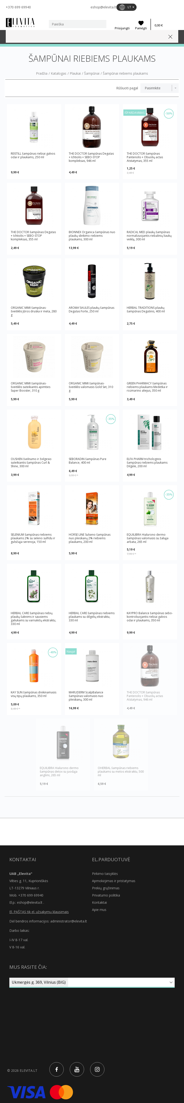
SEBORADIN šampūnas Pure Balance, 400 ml (87, 461)
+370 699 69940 (18, 7)
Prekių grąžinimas (106, 888)
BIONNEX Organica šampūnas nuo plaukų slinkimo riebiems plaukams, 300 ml (92, 235)
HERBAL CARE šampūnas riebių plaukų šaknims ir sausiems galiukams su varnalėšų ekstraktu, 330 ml (33, 618)
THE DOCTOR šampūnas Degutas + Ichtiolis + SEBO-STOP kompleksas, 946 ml (91, 157)
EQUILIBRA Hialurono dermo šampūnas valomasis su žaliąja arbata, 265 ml (147, 538)
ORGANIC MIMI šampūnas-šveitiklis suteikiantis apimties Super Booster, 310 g (30, 387)
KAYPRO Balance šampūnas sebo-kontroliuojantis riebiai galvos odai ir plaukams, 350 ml (150, 616)
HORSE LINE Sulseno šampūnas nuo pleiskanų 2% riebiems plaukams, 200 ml (89, 538)
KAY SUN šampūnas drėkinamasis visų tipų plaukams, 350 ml (33, 694)
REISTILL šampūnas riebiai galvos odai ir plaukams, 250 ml (33, 155)
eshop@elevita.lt (103, 7)
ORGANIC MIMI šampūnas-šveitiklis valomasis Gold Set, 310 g (91, 387)
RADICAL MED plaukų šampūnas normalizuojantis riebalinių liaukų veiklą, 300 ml (149, 235)
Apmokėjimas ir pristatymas (113, 881)
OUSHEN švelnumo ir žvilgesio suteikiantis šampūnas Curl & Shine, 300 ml (31, 462)
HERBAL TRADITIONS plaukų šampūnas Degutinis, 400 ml (146, 309)
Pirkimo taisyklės (105, 873)
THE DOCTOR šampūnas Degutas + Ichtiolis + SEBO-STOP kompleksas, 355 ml (33, 235)
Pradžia (41, 73)
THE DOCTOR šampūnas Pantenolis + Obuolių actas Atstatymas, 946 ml (145, 696)
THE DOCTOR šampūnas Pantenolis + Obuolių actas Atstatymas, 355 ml (145, 157)
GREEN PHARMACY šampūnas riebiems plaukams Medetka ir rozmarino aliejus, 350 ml (147, 387)
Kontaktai (99, 902)
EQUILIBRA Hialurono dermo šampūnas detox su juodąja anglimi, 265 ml (59, 771)
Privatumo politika (106, 895)
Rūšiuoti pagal (127, 88)
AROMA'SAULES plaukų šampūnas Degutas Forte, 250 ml (91, 309)
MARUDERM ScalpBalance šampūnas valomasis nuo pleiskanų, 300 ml (86, 696)
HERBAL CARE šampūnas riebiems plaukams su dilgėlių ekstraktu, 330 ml (92, 616)
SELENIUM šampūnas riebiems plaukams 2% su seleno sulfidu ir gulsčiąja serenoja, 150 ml (33, 538)
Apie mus (99, 909)
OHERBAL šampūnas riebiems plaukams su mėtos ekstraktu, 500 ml (121, 771)
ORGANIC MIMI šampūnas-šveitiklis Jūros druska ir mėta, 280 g (34, 311)
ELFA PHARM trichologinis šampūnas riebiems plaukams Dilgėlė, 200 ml (147, 462)
